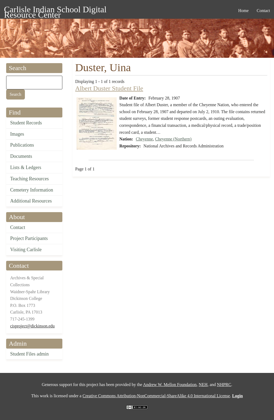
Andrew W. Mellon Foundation (170, 384)
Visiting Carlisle (25, 249)
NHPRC (224, 384)
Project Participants (29, 238)
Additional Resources (31, 201)
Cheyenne (144, 139)
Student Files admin (29, 354)
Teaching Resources (29, 178)
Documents (21, 156)
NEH (203, 384)
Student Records (26, 122)
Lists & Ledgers (25, 167)
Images (17, 134)
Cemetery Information (31, 190)
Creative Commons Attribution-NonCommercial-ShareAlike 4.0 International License (156, 396)
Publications (22, 145)
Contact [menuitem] (263, 10)
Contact (17, 227)
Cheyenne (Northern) (173, 139)
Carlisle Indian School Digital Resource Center (55, 10)
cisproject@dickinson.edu (32, 326)
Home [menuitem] (243, 10)
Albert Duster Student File (109, 88)
